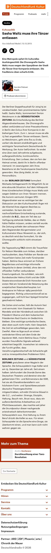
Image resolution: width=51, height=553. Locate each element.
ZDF (21, 538)
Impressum (7, 531)
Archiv (7, 23)
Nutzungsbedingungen (14, 526)
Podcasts (32, 14)
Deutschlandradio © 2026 (16, 547)
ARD (14, 538)
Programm (19, 14)
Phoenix (30, 538)
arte (39, 538)
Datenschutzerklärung (14, 522)
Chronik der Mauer (12, 543)
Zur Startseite (9, 471)
